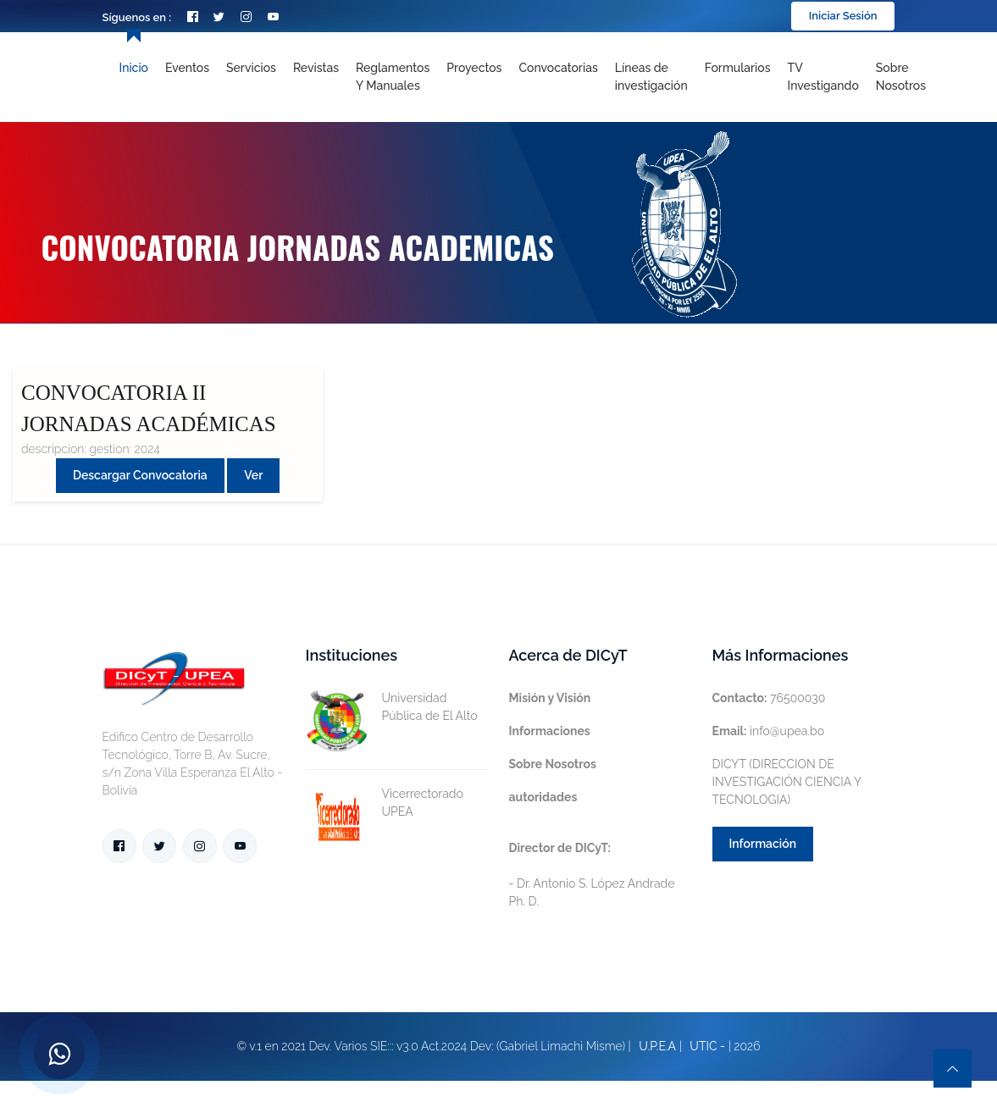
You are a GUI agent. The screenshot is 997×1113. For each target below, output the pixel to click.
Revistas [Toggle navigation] (316, 68)
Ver (253, 475)
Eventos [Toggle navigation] (187, 68)
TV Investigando (823, 76)
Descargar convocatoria (140, 475)
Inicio (133, 68)
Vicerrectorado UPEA (384, 803)
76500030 (769, 698)
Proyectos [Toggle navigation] (473, 68)
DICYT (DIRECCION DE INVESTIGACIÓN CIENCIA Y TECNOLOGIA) (786, 781)
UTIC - (707, 1046)
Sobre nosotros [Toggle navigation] (901, 76)
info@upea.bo (768, 731)
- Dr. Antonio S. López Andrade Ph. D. (592, 874)
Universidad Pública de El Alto (392, 707)
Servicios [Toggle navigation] (251, 68)
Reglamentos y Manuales (392, 76)
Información (763, 843)
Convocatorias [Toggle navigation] (557, 68)
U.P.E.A (657, 1046)
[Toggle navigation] (651, 77)
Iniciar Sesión (843, 15)
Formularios (738, 68)
